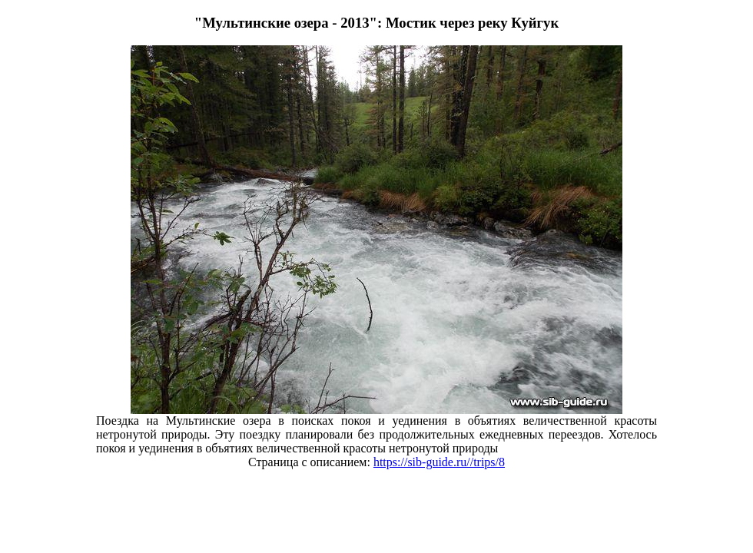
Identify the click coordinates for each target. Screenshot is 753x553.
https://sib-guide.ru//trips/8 (439, 462)
